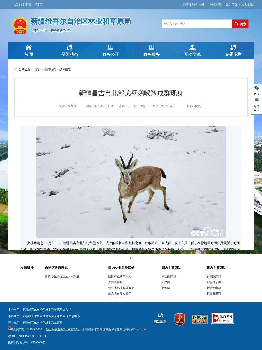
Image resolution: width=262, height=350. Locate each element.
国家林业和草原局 (119, 276)
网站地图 (160, 322)
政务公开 (110, 54)
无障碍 (187, 4)
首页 (38, 69)
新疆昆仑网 (214, 282)
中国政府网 (168, 276)
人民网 (165, 282)
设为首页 (231, 4)
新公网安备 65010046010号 (62, 329)
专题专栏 (233, 54)
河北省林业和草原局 (121, 287)
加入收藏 (247, 4)
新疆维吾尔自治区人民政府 (62, 276)
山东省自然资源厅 (119, 293)
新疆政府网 (214, 276)
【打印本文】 (194, 106)
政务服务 (151, 54)
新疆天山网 (214, 287)
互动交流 (192, 54)
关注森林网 (115, 282)
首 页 (28, 54)
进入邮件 (216, 4)
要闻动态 (69, 54)
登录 (195, 4)
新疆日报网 (214, 293)
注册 (201, 4)
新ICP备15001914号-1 (32, 335)
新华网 (165, 287)
